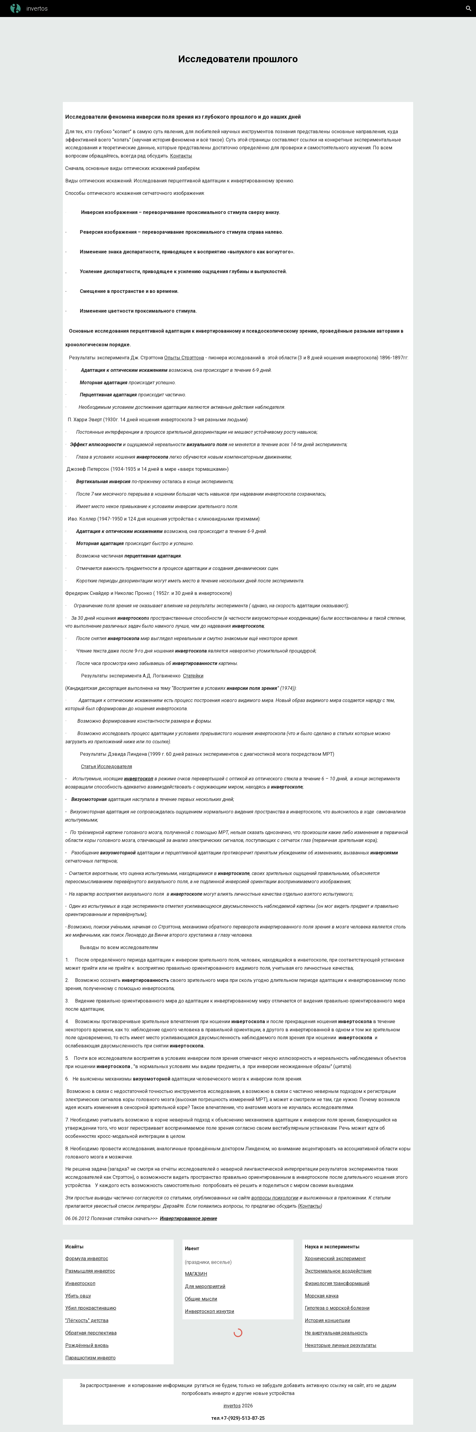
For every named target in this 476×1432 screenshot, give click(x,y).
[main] (238, 55)
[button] (468, 8)
